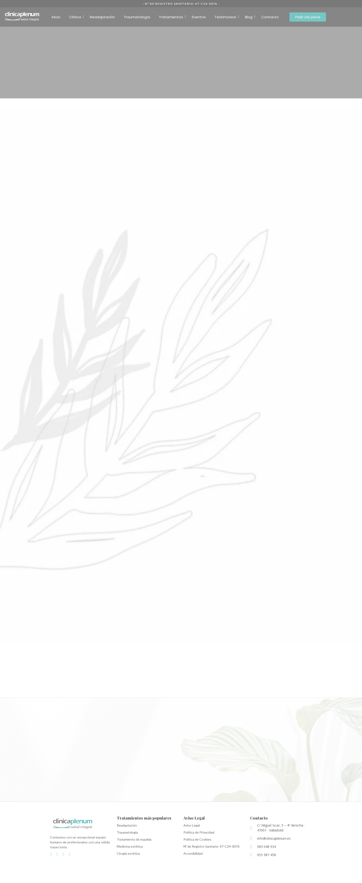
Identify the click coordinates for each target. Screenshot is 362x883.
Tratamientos (172, 17)
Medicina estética (130, 846)
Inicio (56, 17)
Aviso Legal (191, 825)
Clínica (76, 17)
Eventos (199, 17)
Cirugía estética (128, 853)
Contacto (270, 17)
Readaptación (102, 17)
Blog (250, 17)
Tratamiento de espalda (134, 839)
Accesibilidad (193, 853)
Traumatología (137, 17)
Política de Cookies (197, 839)
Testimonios (227, 17)
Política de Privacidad (198, 832)
